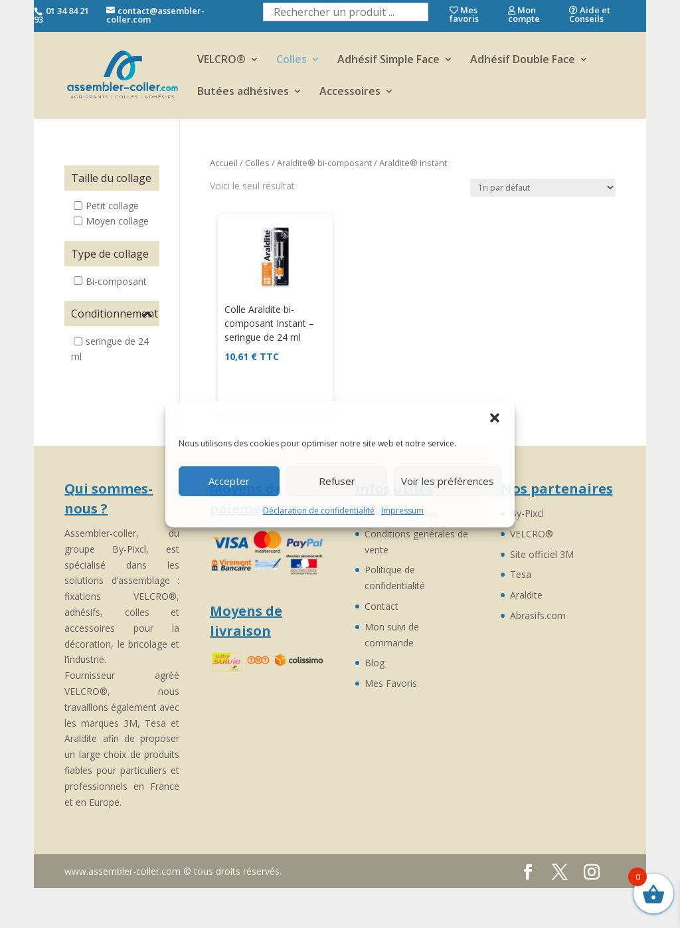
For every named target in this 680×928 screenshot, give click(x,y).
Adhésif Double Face (522, 60)
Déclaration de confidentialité (319, 510)
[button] (494, 417)
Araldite (526, 595)
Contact (381, 606)
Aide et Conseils (589, 15)
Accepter (229, 481)
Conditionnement (112, 313)
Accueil (224, 163)
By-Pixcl (527, 513)
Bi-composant (116, 280)
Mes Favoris (391, 683)
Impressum (402, 510)
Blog (374, 662)
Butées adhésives (243, 92)
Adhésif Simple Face (388, 60)
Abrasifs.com (538, 615)
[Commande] (543, 188)
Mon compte (524, 15)
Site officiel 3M (542, 554)
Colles (291, 60)
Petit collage (112, 205)
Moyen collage (117, 221)
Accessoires (350, 92)
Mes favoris (464, 15)
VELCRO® (221, 60)
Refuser (337, 481)
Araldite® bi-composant (324, 163)
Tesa (520, 574)
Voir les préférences (447, 481)
